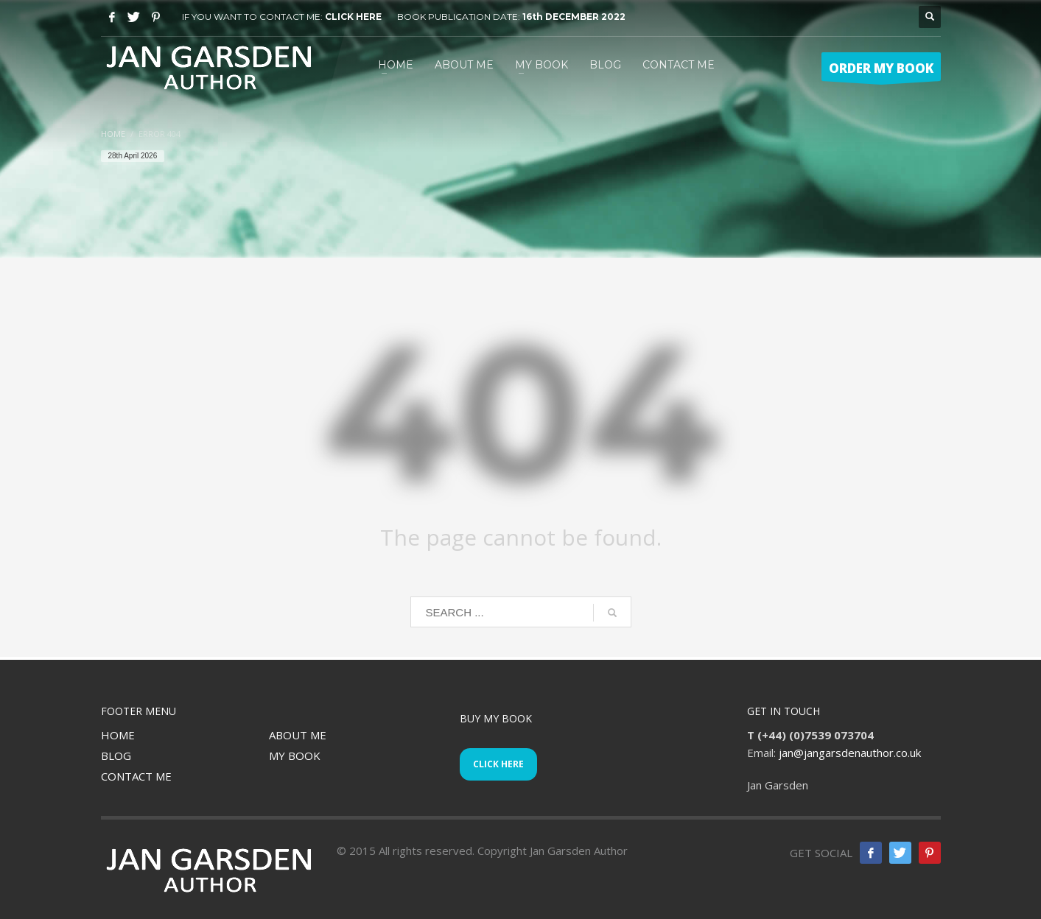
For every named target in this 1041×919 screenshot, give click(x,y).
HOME (118, 735)
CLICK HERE (353, 16)
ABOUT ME (297, 735)
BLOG (116, 755)
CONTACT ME (136, 776)
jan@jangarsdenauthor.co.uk (850, 752)
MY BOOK (294, 755)
